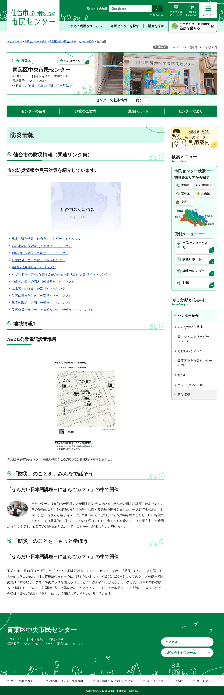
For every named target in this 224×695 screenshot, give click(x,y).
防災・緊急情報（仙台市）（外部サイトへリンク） (48, 239)
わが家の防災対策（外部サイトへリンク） (42, 246)
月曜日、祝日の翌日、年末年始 (47, 85)
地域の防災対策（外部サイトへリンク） (40, 253)
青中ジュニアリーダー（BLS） (193, 339)
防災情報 (183, 394)
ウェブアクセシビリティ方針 (165, 680)
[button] (208, 10)
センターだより (190, 111)
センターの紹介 (33, 111)
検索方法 (158, 14)
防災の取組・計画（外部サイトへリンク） (42, 303)
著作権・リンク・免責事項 (66, 680)
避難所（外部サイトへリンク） (34, 267)
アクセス (171, 642)
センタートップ (73, 60)
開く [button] (139, 100)
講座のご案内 (85, 111)
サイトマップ (205, 680)
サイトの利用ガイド (23, 680)
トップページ (14, 41)
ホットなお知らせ (190, 385)
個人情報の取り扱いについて (115, 680)
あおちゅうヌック (190, 351)
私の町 (182, 375)
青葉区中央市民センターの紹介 (194, 363)
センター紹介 (86, 41)
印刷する (162, 47)
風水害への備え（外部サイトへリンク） (40, 288)
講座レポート (138, 111)
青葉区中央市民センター (62, 41)
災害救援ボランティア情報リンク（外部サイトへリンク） (53, 310)
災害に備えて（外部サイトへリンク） (38, 260)
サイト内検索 (99, 8)
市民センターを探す (35, 41)
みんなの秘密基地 (190, 327)
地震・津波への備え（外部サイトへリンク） (43, 281)
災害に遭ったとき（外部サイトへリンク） (42, 295)
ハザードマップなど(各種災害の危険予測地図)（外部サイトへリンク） (61, 274)
